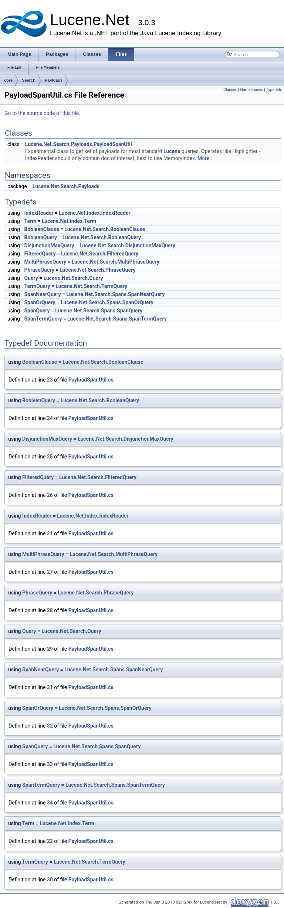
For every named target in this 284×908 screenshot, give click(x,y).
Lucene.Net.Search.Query (73, 278)
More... (205, 158)
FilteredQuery (39, 254)
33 (50, 764)
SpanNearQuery (42, 294)
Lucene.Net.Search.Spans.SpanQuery (98, 311)
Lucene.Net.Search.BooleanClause (104, 229)
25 (50, 457)
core (8, 80)
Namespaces (251, 89)
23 (50, 380)
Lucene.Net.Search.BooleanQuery (101, 237)
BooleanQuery (40, 237)
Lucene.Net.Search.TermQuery (91, 286)
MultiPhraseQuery (45, 262)
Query (31, 278)
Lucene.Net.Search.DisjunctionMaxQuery (127, 245)
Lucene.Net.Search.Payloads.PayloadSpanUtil (78, 144)
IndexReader (38, 213)
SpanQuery (37, 311)
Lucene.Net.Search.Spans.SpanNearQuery (115, 294)
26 (50, 495)
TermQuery (37, 286)
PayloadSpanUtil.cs (91, 380)
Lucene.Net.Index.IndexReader (94, 213)
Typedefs (274, 89)
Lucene (171, 151)
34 (50, 803)
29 (50, 649)
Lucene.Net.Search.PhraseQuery (97, 270)
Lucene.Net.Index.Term (69, 221)
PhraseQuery (39, 270)
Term (30, 221)
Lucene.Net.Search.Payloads (66, 186)
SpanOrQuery (39, 302)
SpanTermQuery (43, 319)
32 (50, 726)
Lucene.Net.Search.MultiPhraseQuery (115, 262)
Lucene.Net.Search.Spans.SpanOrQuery (107, 302)
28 (50, 610)
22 (50, 841)
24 (50, 418)
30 (50, 879)
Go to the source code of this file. (42, 113)
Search (29, 80)
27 (50, 572)
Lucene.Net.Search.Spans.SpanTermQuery (117, 319)
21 (50, 533)
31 (50, 687)
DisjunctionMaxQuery (49, 245)
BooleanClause (41, 229)
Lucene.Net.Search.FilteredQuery (99, 254)
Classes (230, 89)
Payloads (53, 80)
